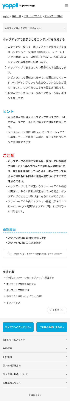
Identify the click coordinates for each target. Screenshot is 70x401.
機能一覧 (16, 16)
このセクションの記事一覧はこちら (23, 27)
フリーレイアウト (33, 16)
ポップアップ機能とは (18, 289)
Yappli (6, 16)
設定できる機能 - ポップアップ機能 (24, 296)
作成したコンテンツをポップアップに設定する (30, 277)
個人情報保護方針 (12, 365)
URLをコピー (57, 310)
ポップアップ (13, 302)
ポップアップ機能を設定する (21, 283)
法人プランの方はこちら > (18, 327)
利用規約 (7, 356)
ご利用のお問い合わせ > (52, 327)
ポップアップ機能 (53, 16)
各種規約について (12, 382)
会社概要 (7, 348)
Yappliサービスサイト (14, 339)
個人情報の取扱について (15, 374)
